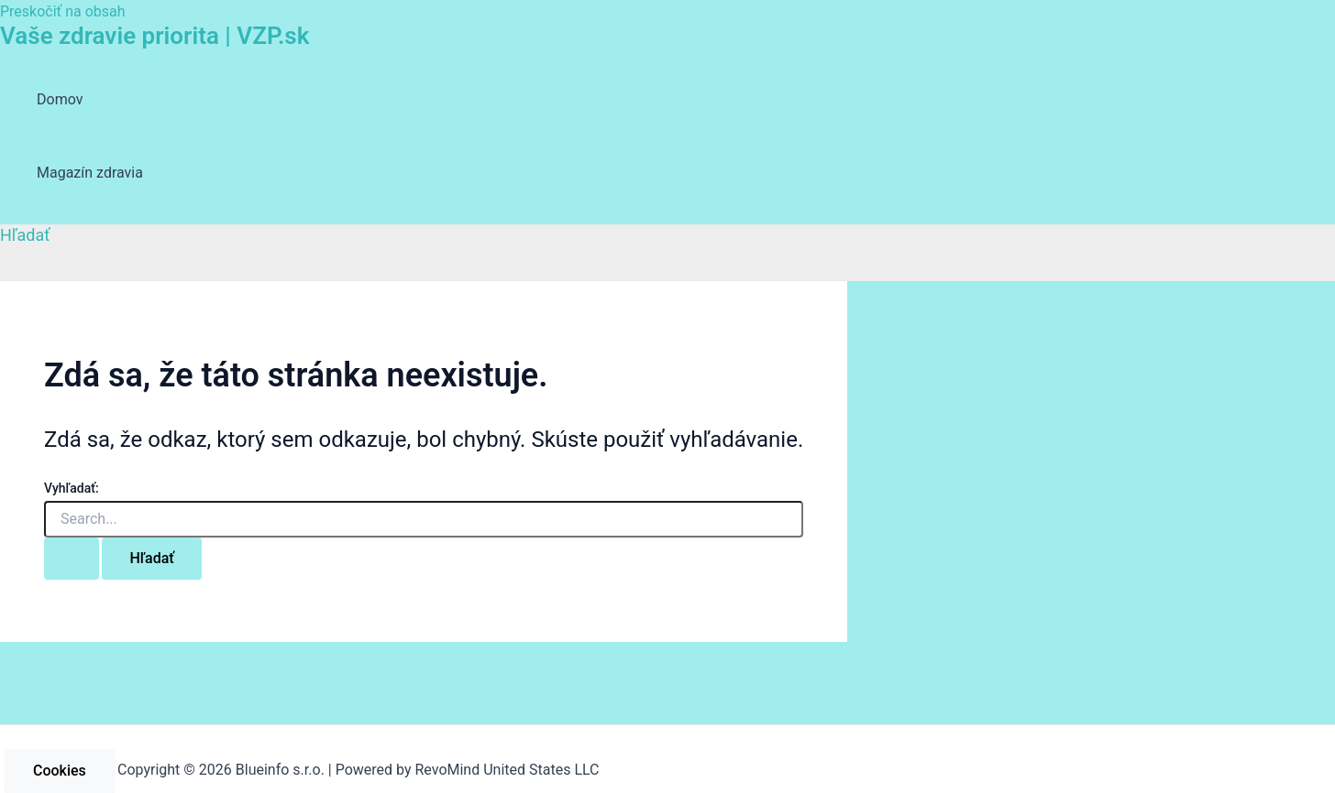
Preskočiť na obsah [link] (63, 11)
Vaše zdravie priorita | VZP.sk (154, 35)
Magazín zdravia (90, 172)
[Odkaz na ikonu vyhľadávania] (25, 234)
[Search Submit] (71, 559)
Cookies (59, 770)
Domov (60, 99)
